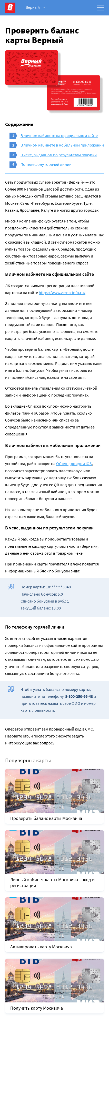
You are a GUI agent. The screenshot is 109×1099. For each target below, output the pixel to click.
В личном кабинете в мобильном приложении (62, 145)
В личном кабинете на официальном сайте (59, 135)
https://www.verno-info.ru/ (62, 292)
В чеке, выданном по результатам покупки (59, 154)
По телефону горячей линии (46, 164)
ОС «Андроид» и (74, 463)
